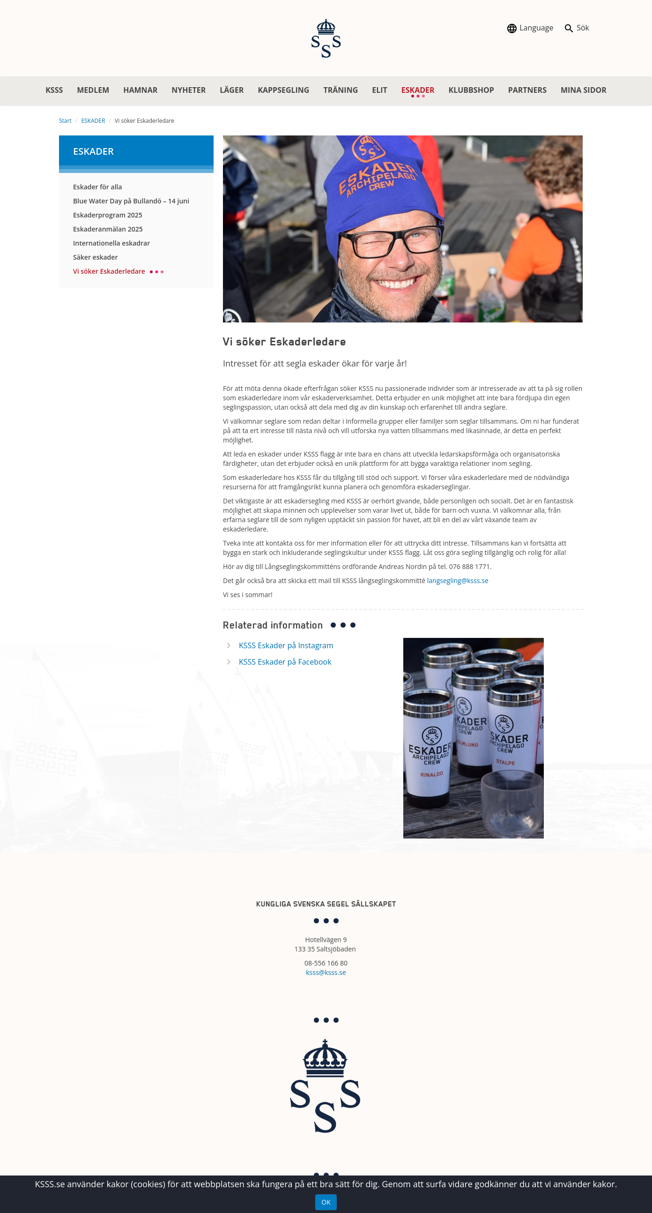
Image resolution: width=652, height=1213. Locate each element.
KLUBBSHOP (471, 90)
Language (529, 28)
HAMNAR (140, 90)
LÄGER (232, 90)
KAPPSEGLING (283, 90)
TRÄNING (340, 90)
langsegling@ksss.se (458, 580)
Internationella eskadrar (111, 243)
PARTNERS (527, 90)
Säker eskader (95, 257)
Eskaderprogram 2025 (107, 214)
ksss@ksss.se (326, 972)
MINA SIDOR (584, 90)
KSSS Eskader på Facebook (285, 662)
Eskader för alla (97, 186)
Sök (576, 28)
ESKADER (421, 91)
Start (65, 121)
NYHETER (188, 90)
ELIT (379, 90)
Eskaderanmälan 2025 (108, 229)
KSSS (54, 90)
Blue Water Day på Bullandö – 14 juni (131, 200)
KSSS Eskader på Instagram (286, 645)
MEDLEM (93, 90)
